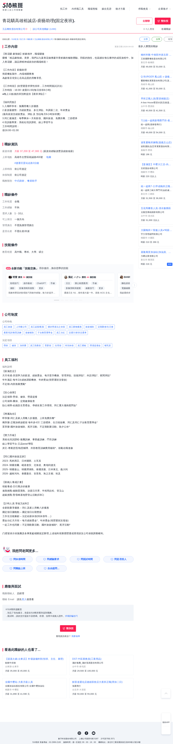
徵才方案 (120, 9)
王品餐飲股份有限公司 (43, 39)
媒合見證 (107, 9)
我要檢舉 (76, 636)
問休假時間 (19, 559)
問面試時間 (87, 559)
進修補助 (29, 332)
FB (86, 733)
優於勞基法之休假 (56, 327)
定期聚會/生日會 (105, 327)
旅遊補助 (89, 327)
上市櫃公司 (21, 327)
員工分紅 (60, 332)
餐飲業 (30, 39)
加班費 (23, 345)
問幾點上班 (19, 568)
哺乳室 (107, 345)
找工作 (63, 9)
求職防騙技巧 (71, 616)
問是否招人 (120, 559)
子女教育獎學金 (45, 332)
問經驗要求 (53, 559)
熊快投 (164, 21)
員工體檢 (82, 345)
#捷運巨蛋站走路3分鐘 (27, 163)
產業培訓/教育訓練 (12, 332)
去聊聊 (146, 21)
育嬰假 (48, 345)
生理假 (58, 345)
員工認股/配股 (37, 327)
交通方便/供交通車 (78, 332)
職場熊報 (93, 9)
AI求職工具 (78, 9)
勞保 (6, 345)
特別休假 (69, 345)
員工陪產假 (35, 345)
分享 (144, 39)
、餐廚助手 (31, 181)
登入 (24, 599)
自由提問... (53, 568)
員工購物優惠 (75, 327)
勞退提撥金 (95, 345)
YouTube (93, 733)
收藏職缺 (166, 29)
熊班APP (166, 722)
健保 (14, 345)
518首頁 (15, 39)
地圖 (48, 157)
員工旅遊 (8, 327)
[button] (134, 285)
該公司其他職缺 (44, 29)
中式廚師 (19, 181)
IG (79, 733)
